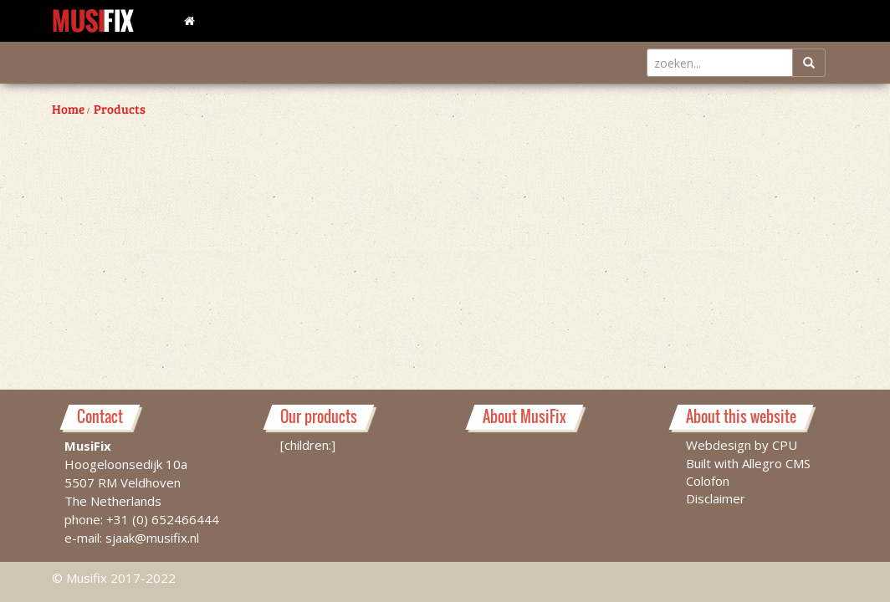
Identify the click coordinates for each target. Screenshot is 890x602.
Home (68, 108)
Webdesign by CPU (741, 444)
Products (120, 108)
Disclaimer (715, 498)
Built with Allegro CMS (748, 463)
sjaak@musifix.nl (152, 537)
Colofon (707, 480)
